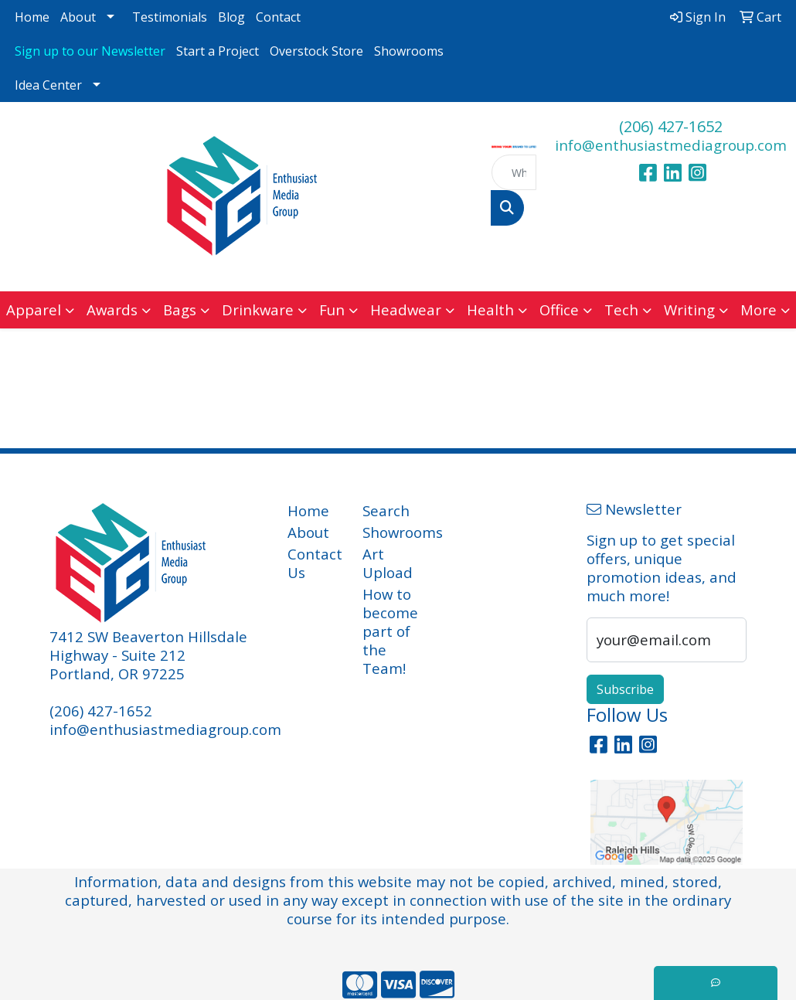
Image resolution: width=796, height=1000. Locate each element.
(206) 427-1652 (671, 126)
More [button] (758, 309)
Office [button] (559, 309)
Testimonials (169, 17)
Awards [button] (112, 309)
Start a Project (217, 51)
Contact (278, 17)
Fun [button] (332, 309)
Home (32, 17)
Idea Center (48, 85)
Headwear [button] (405, 309)
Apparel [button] (33, 309)
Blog (231, 17)
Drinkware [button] (258, 309)
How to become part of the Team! (390, 631)
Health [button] (490, 309)
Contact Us (314, 563)
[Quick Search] (514, 172)
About (78, 17)
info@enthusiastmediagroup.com (671, 145)
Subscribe (625, 689)
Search (386, 510)
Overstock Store (316, 51)
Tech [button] (621, 309)
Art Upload (387, 563)
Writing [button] (689, 309)
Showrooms (409, 51)
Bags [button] (179, 309)
